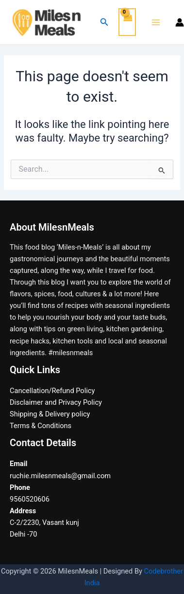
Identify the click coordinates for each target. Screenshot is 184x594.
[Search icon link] (104, 22)
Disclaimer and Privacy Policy (56, 402)
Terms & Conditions (40, 425)
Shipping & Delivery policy (50, 414)
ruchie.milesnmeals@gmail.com (60, 475)
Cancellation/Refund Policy (52, 390)
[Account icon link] (179, 22)
